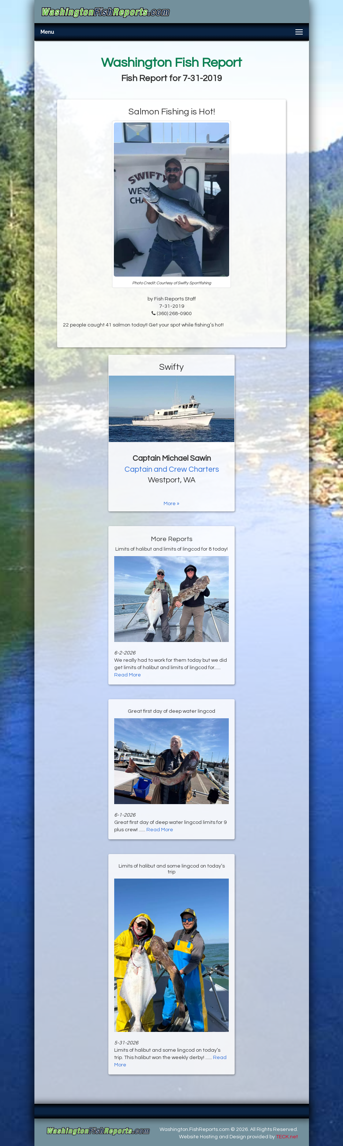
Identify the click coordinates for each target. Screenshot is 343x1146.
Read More (127, 675)
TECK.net (287, 1136)
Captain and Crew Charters (171, 469)
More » (171, 503)
